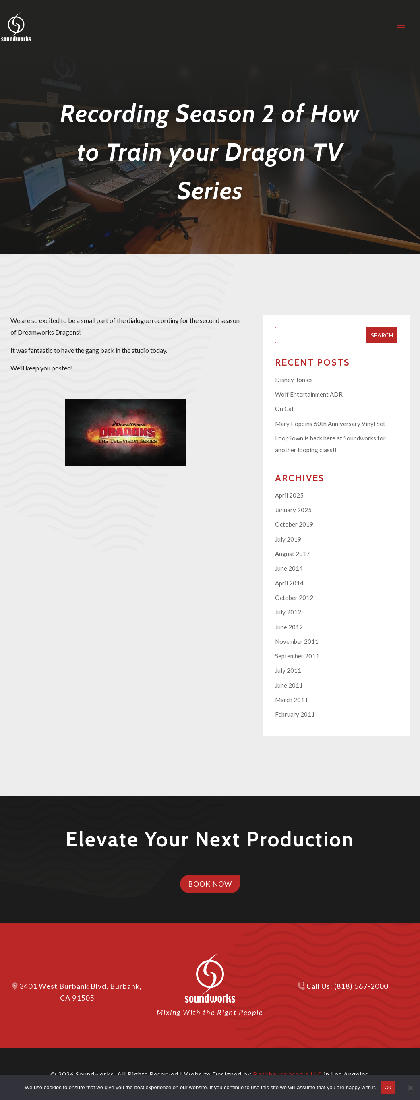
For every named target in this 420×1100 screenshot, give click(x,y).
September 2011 (297, 656)
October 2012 (294, 597)
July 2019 (288, 539)
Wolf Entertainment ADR (309, 394)
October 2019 (294, 524)
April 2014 (289, 583)
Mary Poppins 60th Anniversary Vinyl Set (330, 423)
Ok (388, 1087)
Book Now (210, 883)
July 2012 (288, 612)
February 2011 (295, 714)
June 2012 (289, 627)
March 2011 (291, 699)
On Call (285, 408)
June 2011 (289, 685)
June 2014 (289, 568)
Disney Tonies (294, 379)
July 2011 (288, 670)
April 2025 (289, 495)
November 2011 (297, 641)
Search (382, 335)
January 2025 (293, 509)
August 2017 (292, 553)
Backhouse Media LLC (287, 1074)
